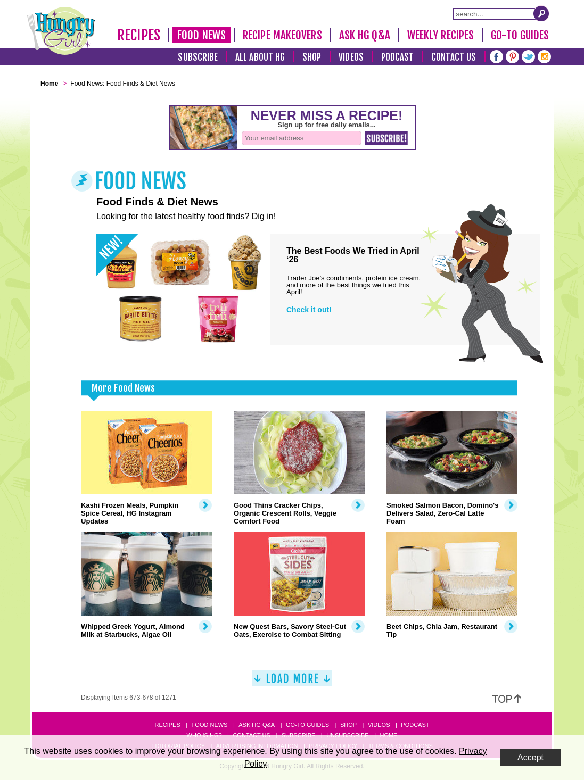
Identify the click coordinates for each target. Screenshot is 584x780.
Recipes (138, 35)
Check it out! (309, 309)
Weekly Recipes (440, 35)
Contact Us (453, 57)
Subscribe (198, 57)
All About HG (260, 57)
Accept (530, 757)
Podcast (397, 57)
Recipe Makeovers (282, 35)
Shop (311, 57)
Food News (201, 35)
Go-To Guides (520, 35)
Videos (351, 57)
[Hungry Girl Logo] (61, 31)
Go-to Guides (307, 724)
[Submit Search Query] (541, 13)
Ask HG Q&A (364, 35)
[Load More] (292, 682)
